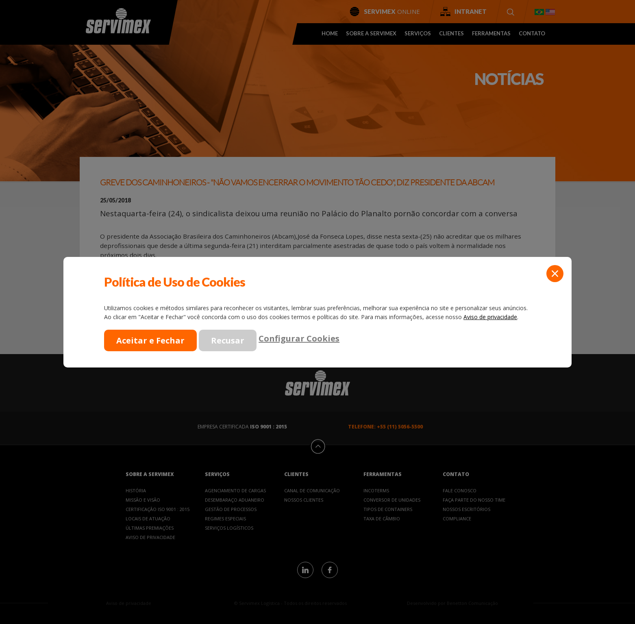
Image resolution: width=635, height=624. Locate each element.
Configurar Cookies (299, 338)
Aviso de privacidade (490, 317)
